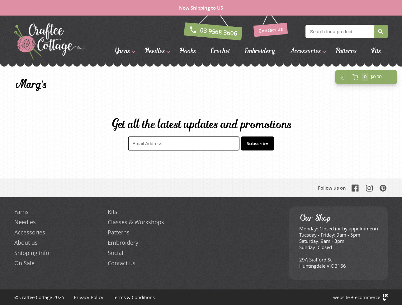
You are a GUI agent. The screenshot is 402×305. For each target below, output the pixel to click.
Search (381, 31)
